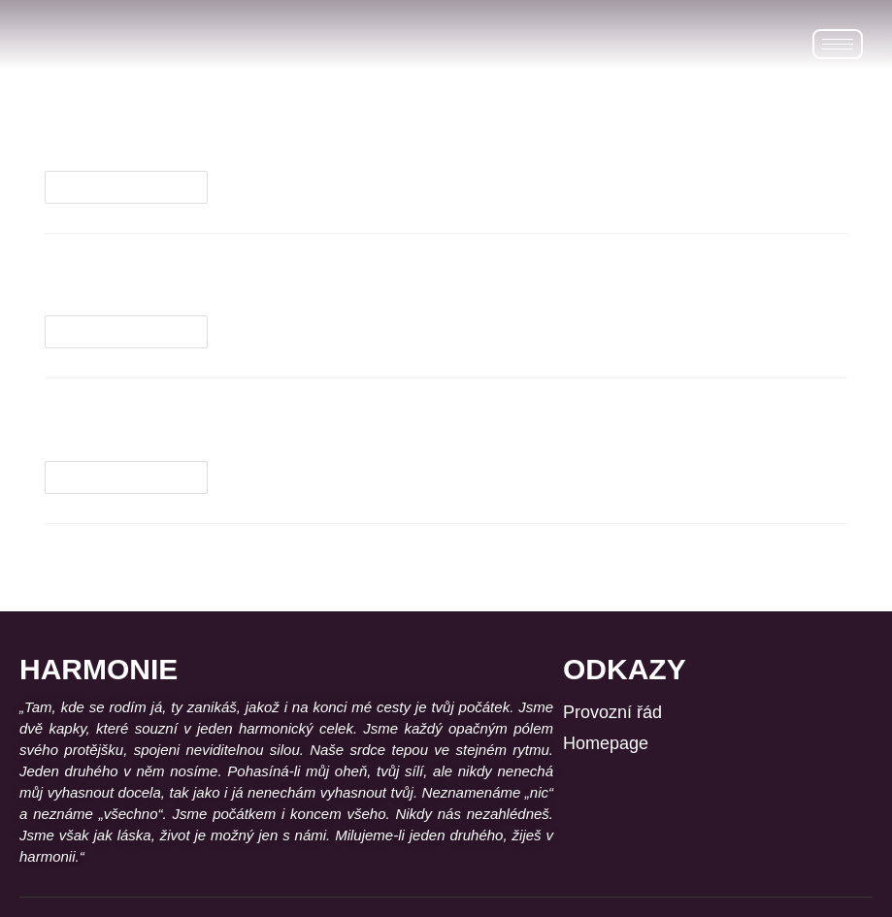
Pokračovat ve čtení (134, 182)
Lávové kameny (150, 133)
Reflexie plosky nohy (195, 279)
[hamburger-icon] (837, 44)
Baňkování (118, 423)
